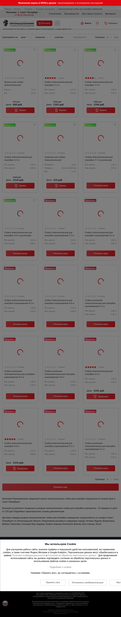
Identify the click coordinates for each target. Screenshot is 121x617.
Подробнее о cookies (60, 567)
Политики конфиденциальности (28, 555)
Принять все (53, 582)
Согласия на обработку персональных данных (72, 555)
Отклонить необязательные (87, 582)
